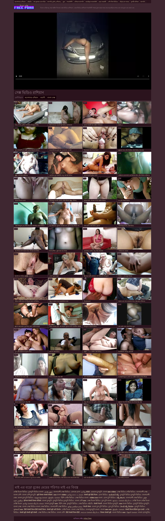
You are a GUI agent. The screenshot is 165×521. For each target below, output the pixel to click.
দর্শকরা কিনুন (87, 518)
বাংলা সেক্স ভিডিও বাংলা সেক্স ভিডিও (36, 506)
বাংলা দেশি (17, 495)
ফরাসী (42, 98)
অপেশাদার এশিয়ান (20, 2)
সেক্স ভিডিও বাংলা (82, 498)
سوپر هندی (48, 492)
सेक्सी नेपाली (98, 503)
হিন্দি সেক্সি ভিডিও (67, 498)
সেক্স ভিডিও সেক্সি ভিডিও (126, 492)
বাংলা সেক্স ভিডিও (78, 509)
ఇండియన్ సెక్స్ (114, 495)
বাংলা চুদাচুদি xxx (51, 503)
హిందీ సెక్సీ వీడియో (126, 506)
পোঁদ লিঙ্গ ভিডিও (113, 2)
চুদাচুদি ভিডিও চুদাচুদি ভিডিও (130, 495)
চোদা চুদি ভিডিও (110, 498)
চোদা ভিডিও (103, 495)
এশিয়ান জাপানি (79, 2)
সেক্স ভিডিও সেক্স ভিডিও (47, 512)
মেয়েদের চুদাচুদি (96, 492)
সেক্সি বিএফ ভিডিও (20, 492)
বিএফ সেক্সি (24, 6)
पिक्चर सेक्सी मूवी (105, 512)
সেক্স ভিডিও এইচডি (86, 503)
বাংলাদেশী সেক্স (142, 492)
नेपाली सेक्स (87, 506)
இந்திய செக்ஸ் (54, 498)
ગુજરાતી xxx (18, 509)
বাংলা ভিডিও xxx (119, 512)
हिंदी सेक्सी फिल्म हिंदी (73, 512)
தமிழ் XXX (85, 492)
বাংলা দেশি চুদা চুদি (29, 495)
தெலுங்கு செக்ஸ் (40, 498)
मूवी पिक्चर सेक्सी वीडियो (45, 495)
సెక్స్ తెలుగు (121, 498)
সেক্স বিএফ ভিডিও (94, 501)
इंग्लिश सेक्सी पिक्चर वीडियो (32, 501)
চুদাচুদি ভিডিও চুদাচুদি (141, 503)
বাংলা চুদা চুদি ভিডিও (26, 498)
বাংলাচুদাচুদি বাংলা (92, 509)
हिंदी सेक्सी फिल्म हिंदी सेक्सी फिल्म (35, 509)
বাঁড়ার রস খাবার (124, 2)
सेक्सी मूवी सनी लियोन (54, 509)
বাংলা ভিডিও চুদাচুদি (110, 503)
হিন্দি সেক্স (62, 503)
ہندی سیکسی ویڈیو (75, 506)
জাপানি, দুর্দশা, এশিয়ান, (54, 2)
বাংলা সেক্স (51, 98)
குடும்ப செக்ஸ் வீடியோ (122, 501)
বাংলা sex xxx (106, 509)
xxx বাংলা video (60, 495)
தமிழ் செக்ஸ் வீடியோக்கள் (33, 503)
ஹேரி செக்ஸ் (132, 512)
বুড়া (64, 2)
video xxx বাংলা (96, 498)
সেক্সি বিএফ (66, 509)
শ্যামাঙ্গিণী (69, 2)
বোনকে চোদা (75, 492)
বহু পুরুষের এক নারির (39, 2)
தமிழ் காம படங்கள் (75, 495)
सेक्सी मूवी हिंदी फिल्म (90, 495)
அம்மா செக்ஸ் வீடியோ (90, 512)
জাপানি (142, 2)
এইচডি (29, 2)
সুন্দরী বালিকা (135, 2)
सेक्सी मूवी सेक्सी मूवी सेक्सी (28, 512)
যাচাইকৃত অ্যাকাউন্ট (91, 2)
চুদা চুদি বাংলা (107, 501)
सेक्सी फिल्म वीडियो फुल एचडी (134, 509)
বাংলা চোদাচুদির (144, 512)
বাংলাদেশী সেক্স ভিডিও (62, 492)
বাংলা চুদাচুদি (47, 501)
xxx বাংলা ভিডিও (125, 503)
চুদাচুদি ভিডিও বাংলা (35, 492)
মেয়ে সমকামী (102, 2)
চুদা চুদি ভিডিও (114, 506)
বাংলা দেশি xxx (81, 501)
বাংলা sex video (109, 492)
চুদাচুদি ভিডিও (72, 503)
